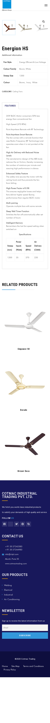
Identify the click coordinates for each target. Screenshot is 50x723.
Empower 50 (23, 394)
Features (10, 151)
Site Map (15, 712)
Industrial (8, 640)
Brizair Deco (24, 517)
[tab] (10, 151)
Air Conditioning (12, 645)
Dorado (23, 455)
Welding (8, 631)
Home (5, 712)
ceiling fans (18, 137)
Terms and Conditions (33, 712)
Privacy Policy (10, 715)
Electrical (8, 635)
